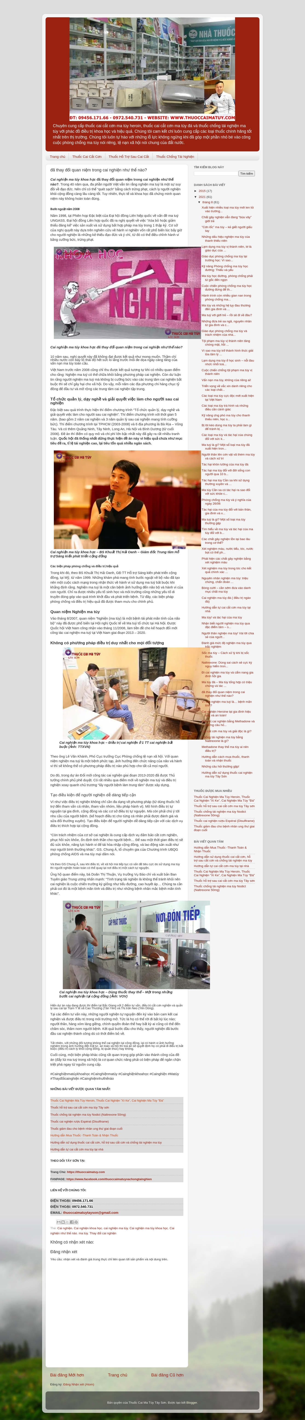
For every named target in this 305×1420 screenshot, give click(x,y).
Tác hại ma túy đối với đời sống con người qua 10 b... (226, 472)
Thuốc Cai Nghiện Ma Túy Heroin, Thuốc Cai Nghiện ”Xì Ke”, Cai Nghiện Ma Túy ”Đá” (224, 798)
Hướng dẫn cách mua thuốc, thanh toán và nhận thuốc (225, 758)
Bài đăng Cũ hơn (167, 1375)
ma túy (83, 1233)
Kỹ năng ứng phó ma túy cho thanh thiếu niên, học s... (226, 417)
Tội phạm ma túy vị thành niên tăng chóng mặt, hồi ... (226, 342)
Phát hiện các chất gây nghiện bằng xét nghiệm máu (226, 560)
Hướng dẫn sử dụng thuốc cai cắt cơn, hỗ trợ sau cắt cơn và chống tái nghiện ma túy (223, 858)
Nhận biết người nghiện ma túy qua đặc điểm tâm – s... (226, 625)
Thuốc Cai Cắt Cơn (86, 157)
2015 (203, 191)
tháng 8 (208, 202)
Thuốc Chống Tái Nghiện (175, 157)
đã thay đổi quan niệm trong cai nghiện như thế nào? (223, 693)
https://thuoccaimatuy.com (86, 1172)
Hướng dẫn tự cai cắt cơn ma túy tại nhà (221, 866)
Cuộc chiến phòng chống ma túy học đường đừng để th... (227, 287)
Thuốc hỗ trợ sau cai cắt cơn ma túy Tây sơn (224, 806)
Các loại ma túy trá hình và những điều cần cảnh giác (225, 407)
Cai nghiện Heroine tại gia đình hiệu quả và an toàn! (226, 713)
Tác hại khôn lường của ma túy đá (225, 464)
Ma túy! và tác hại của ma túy (222, 617)
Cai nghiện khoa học (88, 1228)
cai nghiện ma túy (116, 1228)
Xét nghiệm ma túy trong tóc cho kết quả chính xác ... (226, 570)
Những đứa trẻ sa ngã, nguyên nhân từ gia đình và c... (227, 323)
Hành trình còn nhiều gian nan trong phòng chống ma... (226, 297)
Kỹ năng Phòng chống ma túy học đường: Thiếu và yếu (225, 268)
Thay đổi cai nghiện (102, 1233)
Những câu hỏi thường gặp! (220, 766)
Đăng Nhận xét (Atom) (78, 1384)
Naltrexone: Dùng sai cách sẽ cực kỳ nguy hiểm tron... (227, 664)
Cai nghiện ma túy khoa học (148, 1228)
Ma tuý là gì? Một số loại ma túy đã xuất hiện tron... (226, 446)
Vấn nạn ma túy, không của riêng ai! (226, 380)
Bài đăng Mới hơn (67, 1375)
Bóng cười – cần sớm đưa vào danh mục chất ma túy (226, 589)
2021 (203, 197)
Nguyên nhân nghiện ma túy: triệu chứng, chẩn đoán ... (225, 580)
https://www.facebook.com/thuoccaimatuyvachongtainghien (109, 1179)
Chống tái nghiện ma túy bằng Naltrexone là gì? (222, 739)
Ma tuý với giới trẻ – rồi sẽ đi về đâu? (227, 315)
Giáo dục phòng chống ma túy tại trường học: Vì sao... (224, 258)
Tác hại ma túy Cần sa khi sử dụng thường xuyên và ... (226, 482)
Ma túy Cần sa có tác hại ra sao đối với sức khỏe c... (226, 491)
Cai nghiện (64, 1228)
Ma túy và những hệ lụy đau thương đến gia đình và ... (226, 307)
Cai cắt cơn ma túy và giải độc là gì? (226, 731)
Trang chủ (57, 157)
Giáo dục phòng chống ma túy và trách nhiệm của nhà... (224, 332)
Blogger (191, 1402)
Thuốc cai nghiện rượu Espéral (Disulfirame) (224, 821)
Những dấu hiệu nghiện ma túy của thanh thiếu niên (226, 238)
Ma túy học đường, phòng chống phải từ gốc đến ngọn (227, 277)
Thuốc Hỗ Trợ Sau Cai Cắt (129, 157)
